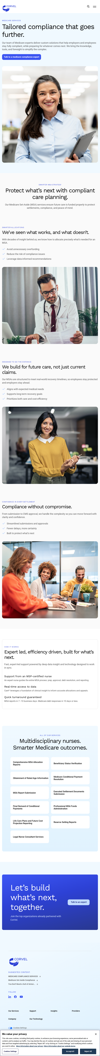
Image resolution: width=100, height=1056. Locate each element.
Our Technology (36, 1019)
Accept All (70, 1051)
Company (12, 1019)
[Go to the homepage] (9, 6)
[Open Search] (88, 6)
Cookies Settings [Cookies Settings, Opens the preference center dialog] (10, 1051)
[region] (50, 1043)
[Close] (96, 1034)
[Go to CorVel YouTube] (21, 997)
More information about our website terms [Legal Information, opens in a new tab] (59, 1046)
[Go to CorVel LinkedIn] (9, 996)
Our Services (13, 1011)
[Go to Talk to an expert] (79, 902)
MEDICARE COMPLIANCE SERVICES (23, 976)
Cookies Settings (20, 1028)
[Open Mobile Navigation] (94, 6)
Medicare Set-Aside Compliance (21, 980)
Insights (54, 1011)
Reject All (88, 1051)
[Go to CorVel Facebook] (15, 996)
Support (33, 1011)
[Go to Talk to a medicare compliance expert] (21, 57)
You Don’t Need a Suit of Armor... (21, 984)
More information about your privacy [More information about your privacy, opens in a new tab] (29, 1046)
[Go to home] (50, 962)
